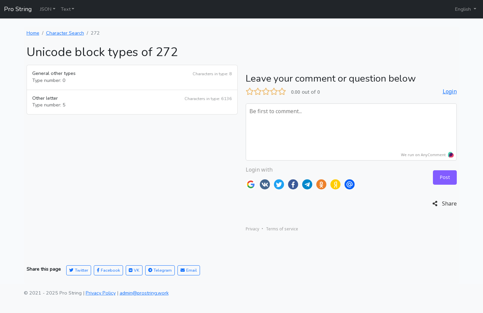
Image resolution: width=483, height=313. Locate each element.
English (463, 9)
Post (445, 177)
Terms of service (282, 229)
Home (33, 33)
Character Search (65, 33)
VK (134, 270)
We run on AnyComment (427, 155)
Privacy (252, 229)
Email (188, 270)
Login (450, 91)
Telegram (160, 270)
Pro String (18, 9)
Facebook (108, 270)
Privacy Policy (101, 292)
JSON (45, 9)
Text (66, 9)
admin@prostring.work (144, 292)
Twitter (78, 270)
